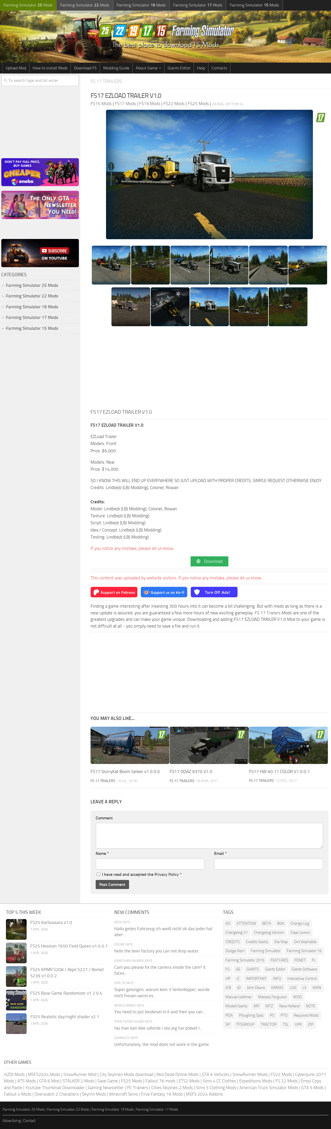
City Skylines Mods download (126, 1074)
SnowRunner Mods (250, 1074)
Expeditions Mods (255, 1081)
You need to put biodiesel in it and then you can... (160, 1012)
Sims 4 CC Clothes (219, 1081)
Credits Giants (257, 941)
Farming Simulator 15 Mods (32, 328)
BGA (280, 923)
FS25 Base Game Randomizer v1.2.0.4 (66, 993)
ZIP (310, 1024)
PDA (229, 1015)
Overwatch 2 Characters (57, 1094)
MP (256, 1006)
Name (102, 853)
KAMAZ (277, 988)
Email (220, 853)
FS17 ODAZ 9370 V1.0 (191, 771)
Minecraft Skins (123, 1094)
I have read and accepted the (139, 874)
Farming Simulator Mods (27, 5)
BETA (266, 923)
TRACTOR (268, 1024)
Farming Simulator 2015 (244, 960)
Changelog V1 (236, 932)
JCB (228, 988)
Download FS (85, 67)
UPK (298, 1024)
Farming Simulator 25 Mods (32, 285)
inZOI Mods (14, 1074)
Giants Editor (179, 67)
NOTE (310, 1006)
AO (227, 923)
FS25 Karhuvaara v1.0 (51, 922)
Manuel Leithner (238, 997)
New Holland (289, 1006)
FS (227, 969)
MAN (317, 988)
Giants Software (304, 969)
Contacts (219, 67)
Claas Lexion (300, 932)
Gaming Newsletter (106, 1087)
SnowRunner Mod (79, 1074)
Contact (29, 1121)
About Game (146, 67)
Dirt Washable (305, 941)
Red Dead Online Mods (177, 1074)
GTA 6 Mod (49, 1081)
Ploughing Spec (251, 1015)
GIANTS (252, 969)
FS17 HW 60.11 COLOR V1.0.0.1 (279, 771)
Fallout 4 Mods (18, 1094)
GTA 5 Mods (312, 1087)
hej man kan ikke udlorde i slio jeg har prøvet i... (158, 1028)
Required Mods (306, 1015)
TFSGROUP (245, 1024)
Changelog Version (269, 932)
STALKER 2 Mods (78, 1081)
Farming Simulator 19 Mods (32, 306)
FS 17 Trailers (107, 81)
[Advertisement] (209, 369)
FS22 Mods (281, 1074)
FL (314, 960)
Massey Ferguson (272, 997)
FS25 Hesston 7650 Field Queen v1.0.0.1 (69, 946)
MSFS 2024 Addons (204, 1094)
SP (227, 1024)
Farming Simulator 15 (304, 951)
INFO (277, 978)
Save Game (107, 1081)
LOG (293, 988)
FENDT (300, 960)
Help (201, 67)
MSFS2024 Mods (44, 1074)
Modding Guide (116, 67)
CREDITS (232, 941)
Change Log (299, 923)
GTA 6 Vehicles (215, 1074)
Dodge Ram (235, 951)
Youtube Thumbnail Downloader (55, 1087)
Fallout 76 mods (160, 1081)
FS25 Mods (131, 1081)
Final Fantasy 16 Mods (162, 1094)
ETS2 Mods (189, 1081)
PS (272, 1015)
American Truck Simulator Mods (268, 1087)
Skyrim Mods (94, 1094)
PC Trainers (137, 1087)
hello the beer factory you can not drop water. (157, 950)
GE (238, 969)
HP (227, 978)
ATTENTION (246, 923)
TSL (286, 1024)
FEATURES (279, 960)
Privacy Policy (166, 874)
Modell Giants (236, 1006)
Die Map (281, 941)
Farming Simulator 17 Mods (32, 317)
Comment (104, 817)
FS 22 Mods (286, 1081)
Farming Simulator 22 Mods (32, 295)
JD (239, 988)
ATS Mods (26, 1081)
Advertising (12, 1121)
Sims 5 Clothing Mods (216, 1087)
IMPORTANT (256, 978)
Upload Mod (16, 67)
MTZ (269, 1006)
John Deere (256, 988)
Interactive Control (302, 978)
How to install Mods (50, 67)
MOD (297, 997)
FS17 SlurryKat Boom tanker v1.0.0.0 (125, 771)
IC (238, 978)
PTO (284, 1015)
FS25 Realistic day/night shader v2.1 (64, 1016)
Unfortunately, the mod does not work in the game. (162, 1044)
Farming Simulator (266, 951)
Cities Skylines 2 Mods (172, 1087)
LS (304, 988)
